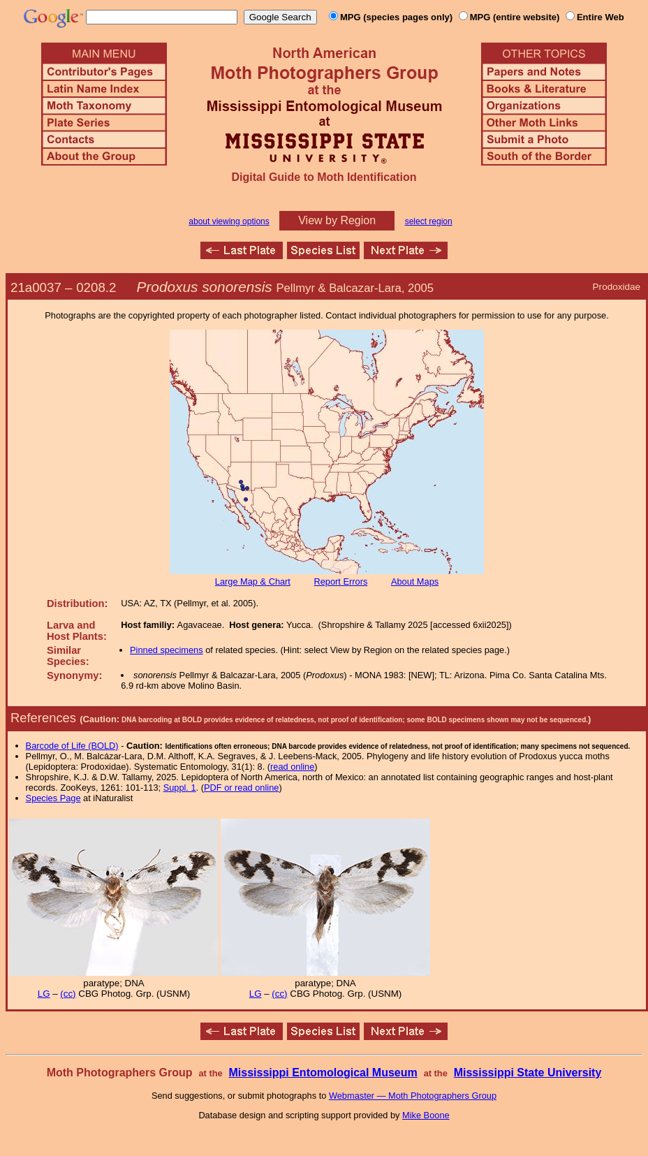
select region (428, 221)
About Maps (415, 581)
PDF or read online (241, 787)
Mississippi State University (528, 1072)
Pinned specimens (166, 650)
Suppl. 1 (179, 787)
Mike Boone (426, 1115)
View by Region (337, 220)
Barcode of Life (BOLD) (72, 745)
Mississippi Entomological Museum (322, 1072)
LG (44, 993)
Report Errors (341, 581)
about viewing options (229, 221)
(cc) (67, 993)
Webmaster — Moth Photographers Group (412, 1095)
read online (292, 766)
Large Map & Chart (252, 581)
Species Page (53, 798)
